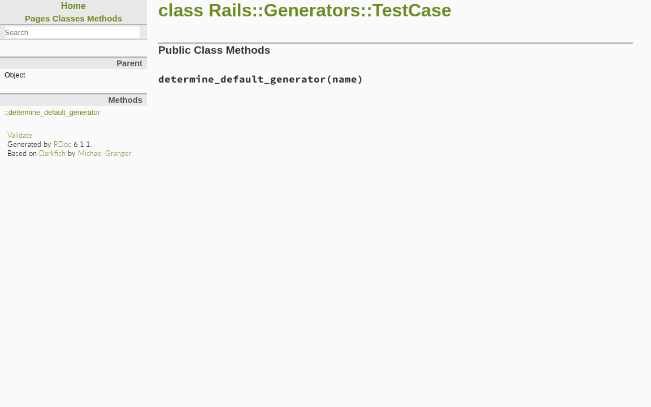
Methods (104, 18)
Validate (19, 135)
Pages (37, 18)
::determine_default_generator (52, 112)
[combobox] (72, 32)
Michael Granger (104, 153)
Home (73, 6)
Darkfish (52, 153)
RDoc (62, 144)
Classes (69, 18)
